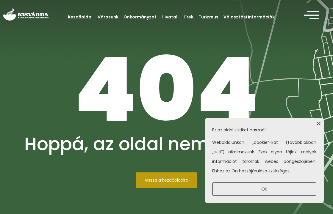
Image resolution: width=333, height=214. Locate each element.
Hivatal (169, 17)
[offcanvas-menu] (311, 15)
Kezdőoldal (80, 17)
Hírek (187, 17)
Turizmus (208, 17)
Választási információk (249, 17)
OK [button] (264, 189)
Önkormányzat (140, 17)
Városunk (108, 17)
